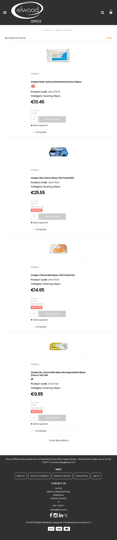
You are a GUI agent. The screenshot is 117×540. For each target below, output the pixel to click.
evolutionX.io (84, 522)
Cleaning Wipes (51, 96)
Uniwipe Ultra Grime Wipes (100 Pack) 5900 (52, 178)
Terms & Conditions (39, 476)
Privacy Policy (82, 476)
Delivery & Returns (62, 476)
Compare (38, 132)
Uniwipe (35, 73)
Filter (109, 38)
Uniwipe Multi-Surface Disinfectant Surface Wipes (56, 81)
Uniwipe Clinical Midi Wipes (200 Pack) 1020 (53, 275)
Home (47, 30)
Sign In (96, 476)
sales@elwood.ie (58, 509)
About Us (21, 476)
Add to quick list (39, 125)
